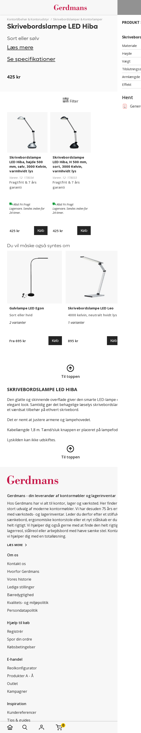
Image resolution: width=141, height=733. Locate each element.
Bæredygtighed (20, 594)
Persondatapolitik (22, 610)
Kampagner (17, 691)
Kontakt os (16, 563)
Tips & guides (18, 720)
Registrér (15, 631)
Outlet (12, 683)
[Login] (41, 727)
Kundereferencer (21, 712)
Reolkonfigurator (22, 668)
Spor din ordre (19, 639)
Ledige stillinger (21, 587)
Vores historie (19, 579)
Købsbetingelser (21, 646)
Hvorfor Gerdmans (23, 571)
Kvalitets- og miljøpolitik (27, 602)
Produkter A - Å (20, 675)
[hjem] (14, 727)
